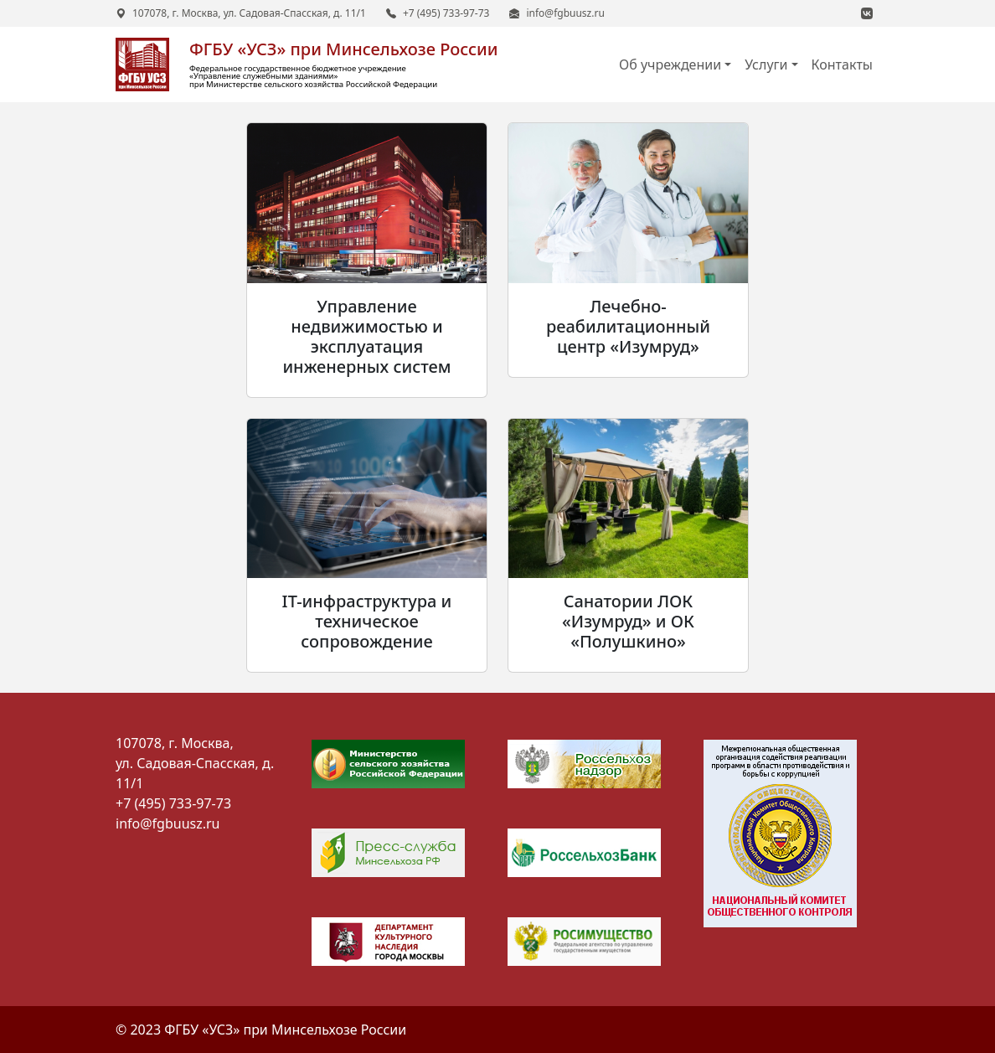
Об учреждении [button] (670, 64)
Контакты (842, 64)
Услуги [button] (766, 64)
